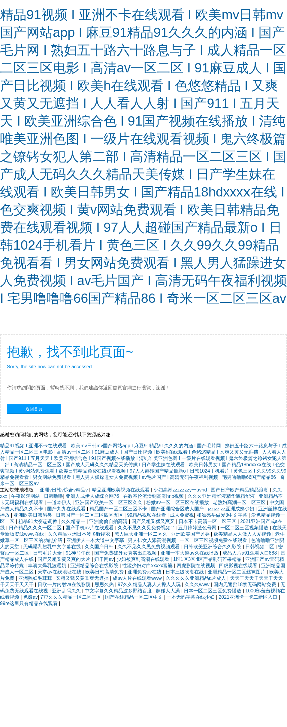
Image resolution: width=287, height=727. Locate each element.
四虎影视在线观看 (238, 565)
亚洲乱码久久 (67, 590)
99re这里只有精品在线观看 (29, 603)
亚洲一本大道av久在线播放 (190, 552)
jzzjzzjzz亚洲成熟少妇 (231, 508)
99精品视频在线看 (147, 515)
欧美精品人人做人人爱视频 (242, 534)
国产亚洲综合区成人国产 (178, 508)
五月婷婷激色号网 (198, 527)
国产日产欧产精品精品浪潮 (240, 489)
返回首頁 (34, 408)
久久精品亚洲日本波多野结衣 (80, 534)
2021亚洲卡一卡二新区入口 (249, 597)
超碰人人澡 (168, 590)
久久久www (198, 584)
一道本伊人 (59, 502)
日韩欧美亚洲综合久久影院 (213, 546)
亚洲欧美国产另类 (191, 534)
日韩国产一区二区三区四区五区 (90, 515)
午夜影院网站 (26, 496)
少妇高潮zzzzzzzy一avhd (180, 489)
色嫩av (30, 597)
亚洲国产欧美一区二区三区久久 (109, 502)
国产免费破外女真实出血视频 (126, 552)
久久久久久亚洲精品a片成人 (196, 578)
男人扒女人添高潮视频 (152, 540)
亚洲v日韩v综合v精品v (64, 489)
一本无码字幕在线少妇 (191, 597)
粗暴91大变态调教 (38, 521)
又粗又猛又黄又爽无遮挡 (83, 578)
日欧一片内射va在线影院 (65, 584)
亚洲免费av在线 (145, 571)
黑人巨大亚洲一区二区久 (141, 534)
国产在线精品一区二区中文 (134, 597)
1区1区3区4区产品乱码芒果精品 (208, 559)
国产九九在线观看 (67, 508)
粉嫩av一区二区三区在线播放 (178, 502)
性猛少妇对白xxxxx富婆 (148, 565)
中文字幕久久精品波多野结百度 (119, 590)
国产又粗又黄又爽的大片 (65, 559)
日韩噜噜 (53, 496)
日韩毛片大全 (48, 552)
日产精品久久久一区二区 (36, 527)
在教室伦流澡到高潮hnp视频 (154, 496)
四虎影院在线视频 (196, 565)
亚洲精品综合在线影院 (94, 565)
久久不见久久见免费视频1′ (146, 527)
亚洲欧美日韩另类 (33, 515)
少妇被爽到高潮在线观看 (143, 559)
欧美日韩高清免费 (105, 571)
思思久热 (105, 584)
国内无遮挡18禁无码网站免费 (245, 584)
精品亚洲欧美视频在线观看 (121, 489)
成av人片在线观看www (138, 578)
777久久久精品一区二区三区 (72, 597)
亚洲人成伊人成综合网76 (93, 496)
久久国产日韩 (100, 546)
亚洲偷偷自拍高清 (109, 521)
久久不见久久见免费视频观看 (149, 546)
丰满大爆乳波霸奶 (48, 565)
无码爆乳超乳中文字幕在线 (52, 546)
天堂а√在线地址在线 (60, 571)
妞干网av (104, 559)
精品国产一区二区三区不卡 (118, 508)
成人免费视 (182, 515)
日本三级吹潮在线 (185, 571)
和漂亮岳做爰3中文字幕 (223, 515)
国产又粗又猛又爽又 (153, 521)
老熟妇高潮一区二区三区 (240, 502)
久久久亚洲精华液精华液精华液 (222, 496)
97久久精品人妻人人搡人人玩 (150, 584)
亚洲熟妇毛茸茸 (35, 578)
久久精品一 (73, 521)
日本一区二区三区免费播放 (213, 590)
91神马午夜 (79, 552)
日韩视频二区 (260, 546)
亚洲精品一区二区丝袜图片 (237, 571)
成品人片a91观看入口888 (250, 552)
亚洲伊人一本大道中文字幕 (95, 540)
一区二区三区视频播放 (245, 527)
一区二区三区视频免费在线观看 (214, 540)
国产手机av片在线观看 (90, 527)
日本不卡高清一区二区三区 (208, 521)
